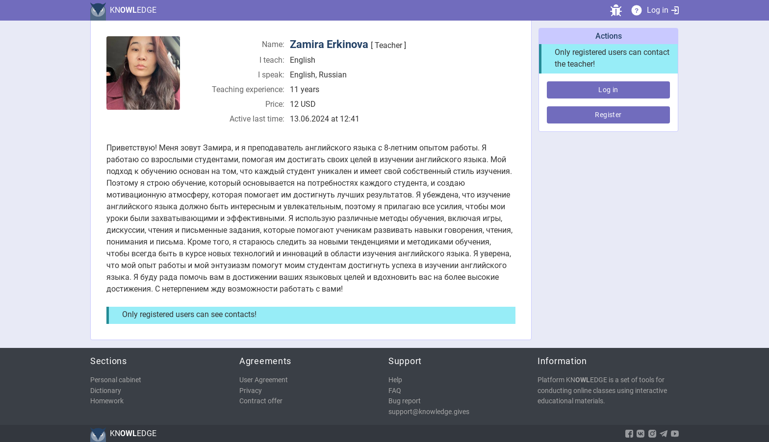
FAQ (394, 391)
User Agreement (263, 380)
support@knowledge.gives (428, 412)
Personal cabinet (115, 380)
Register (608, 115)
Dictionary (105, 391)
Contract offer (260, 401)
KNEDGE (133, 10)
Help (395, 380)
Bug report (404, 401)
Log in (663, 10)
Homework (107, 401)
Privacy (250, 391)
